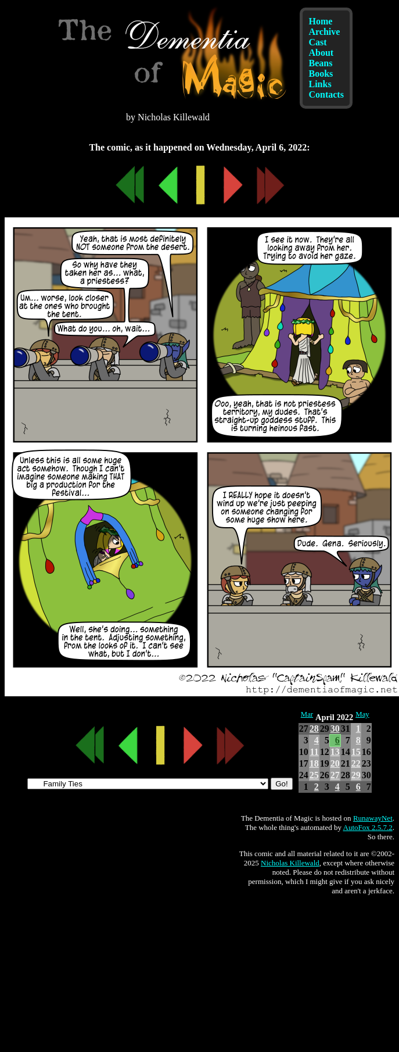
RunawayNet (373, 818)
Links (319, 84)
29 (356, 775)
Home (320, 21)
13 (335, 752)
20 (335, 763)
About (320, 53)
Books (320, 73)
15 (356, 752)
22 (356, 763)
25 (314, 775)
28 (314, 728)
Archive (324, 32)
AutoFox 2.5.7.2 (368, 827)
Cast (317, 42)
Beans (320, 63)
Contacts (325, 94)
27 (335, 775)
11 (314, 752)
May (362, 714)
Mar (307, 714)
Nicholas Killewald (290, 862)
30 (335, 728)
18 (314, 763)
